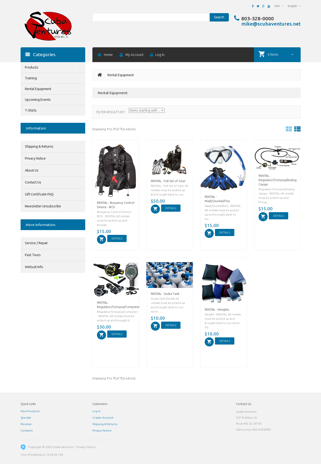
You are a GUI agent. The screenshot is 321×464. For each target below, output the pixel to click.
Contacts (27, 430)
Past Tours (33, 255)
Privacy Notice (35, 158)
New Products (30, 411)
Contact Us (33, 182)
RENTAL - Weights (217, 309)
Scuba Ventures (63, 446)
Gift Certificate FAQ (39, 194)
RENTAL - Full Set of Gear (168, 181)
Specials (26, 417)
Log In (96, 411)
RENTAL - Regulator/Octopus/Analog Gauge (278, 180)
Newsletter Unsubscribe (43, 206)
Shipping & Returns (39, 146)
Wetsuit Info (34, 267)
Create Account (102, 417)
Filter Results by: (110, 112)
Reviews (26, 424)
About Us (32, 170)
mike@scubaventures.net (271, 24)
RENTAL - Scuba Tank (165, 293)
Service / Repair (36, 243)
